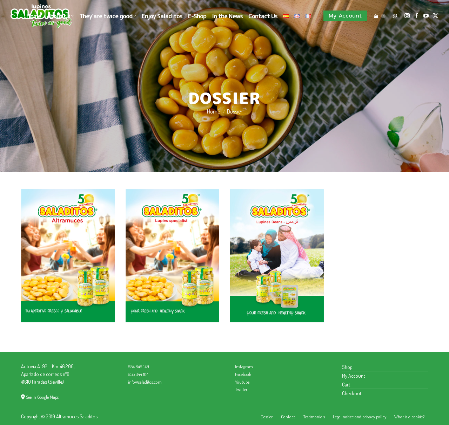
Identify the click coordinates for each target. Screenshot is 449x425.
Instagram (244, 366)
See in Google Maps (42, 397)
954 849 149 (138, 366)
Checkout (351, 393)
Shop (347, 367)
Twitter (241, 389)
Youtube (242, 382)
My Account (353, 375)
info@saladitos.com (145, 382)
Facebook (243, 374)
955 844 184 (138, 374)
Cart (346, 384)
